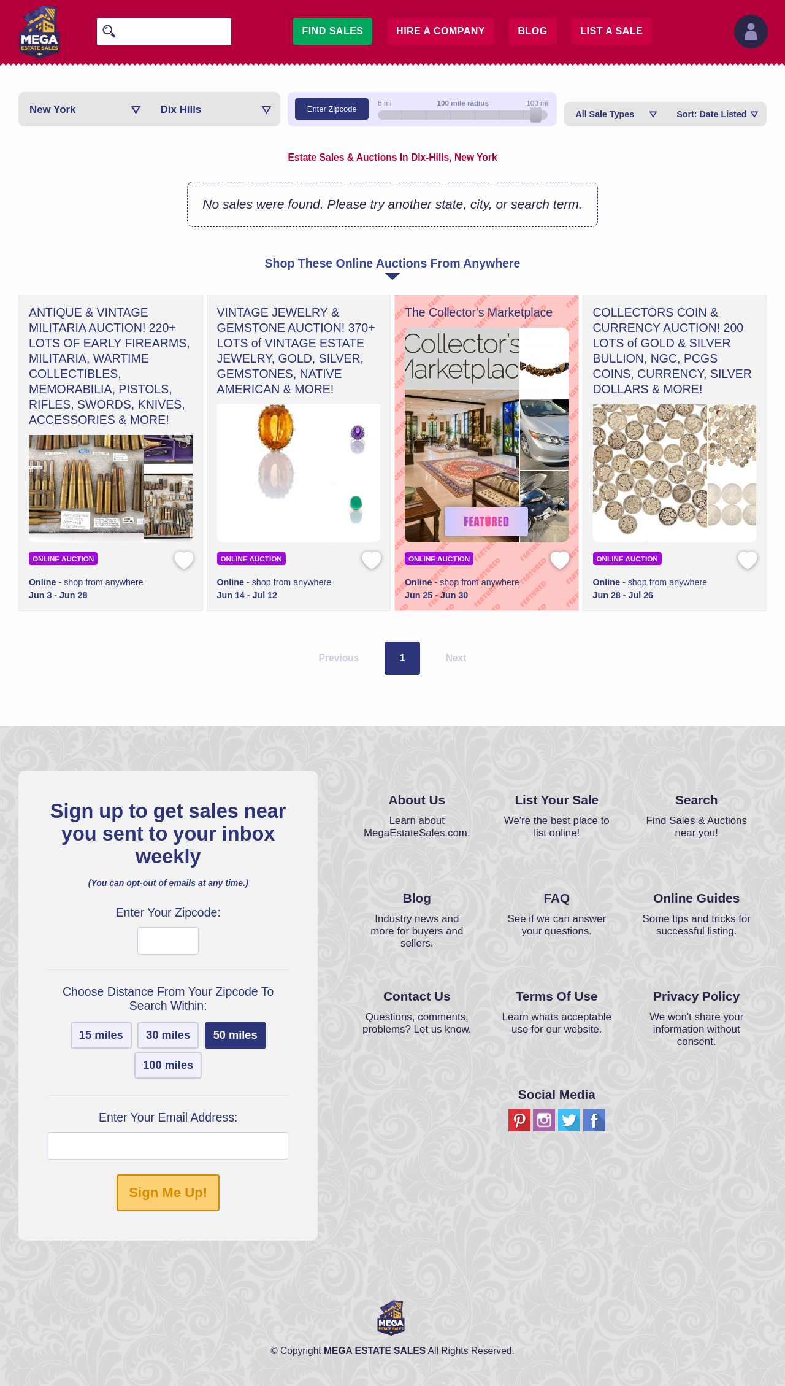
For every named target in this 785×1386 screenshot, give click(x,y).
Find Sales (333, 31)
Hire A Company (440, 31)
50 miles (235, 1035)
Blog (533, 31)
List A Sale (611, 31)
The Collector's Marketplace (479, 312)
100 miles (168, 1065)
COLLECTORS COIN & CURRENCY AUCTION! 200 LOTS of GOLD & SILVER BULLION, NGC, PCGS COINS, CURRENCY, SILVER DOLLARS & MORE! (672, 351)
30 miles (168, 1035)
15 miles (101, 1035)
